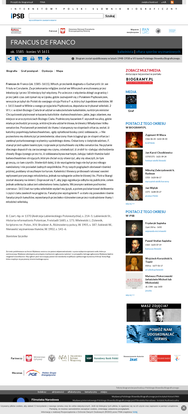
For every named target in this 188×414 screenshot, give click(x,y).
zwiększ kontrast (150, 2)
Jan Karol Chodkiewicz (159, 152)
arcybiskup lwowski (154, 269)
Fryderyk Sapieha (155, 223)
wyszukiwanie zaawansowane (42, 20)
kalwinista (126, 51)
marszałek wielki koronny (157, 181)
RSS (172, 2)
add (47, 58)
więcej (129, 203)
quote (40, 58)
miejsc (104, 391)
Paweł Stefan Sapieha (158, 240)
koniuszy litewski (153, 249)
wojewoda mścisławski (155, 231)
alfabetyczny (74, 391)
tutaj (135, 412)
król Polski (150, 143)
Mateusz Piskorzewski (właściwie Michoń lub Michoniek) (158, 279)
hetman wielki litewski (155, 160)
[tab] (12, 71)
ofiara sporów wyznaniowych (158, 51)
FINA (42, 2)
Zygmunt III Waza (155, 134)
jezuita (148, 290)
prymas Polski (151, 196)
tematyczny (91, 391)
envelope (25, 58)
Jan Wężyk (151, 187)
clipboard (17, 58)
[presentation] (11, 71)
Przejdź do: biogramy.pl (22, 2)
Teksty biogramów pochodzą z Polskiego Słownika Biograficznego (147, 387)
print (32, 58)
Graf (131, 110)
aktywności (58, 391)
